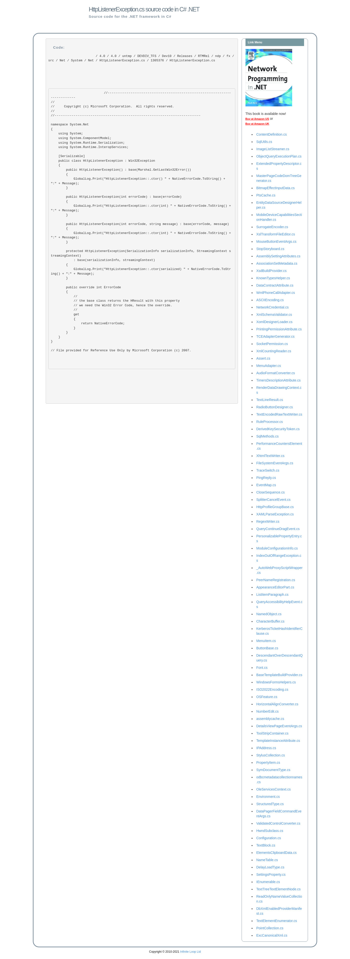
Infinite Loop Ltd (190, 951)
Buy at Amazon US (257, 118)
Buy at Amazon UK (257, 123)
